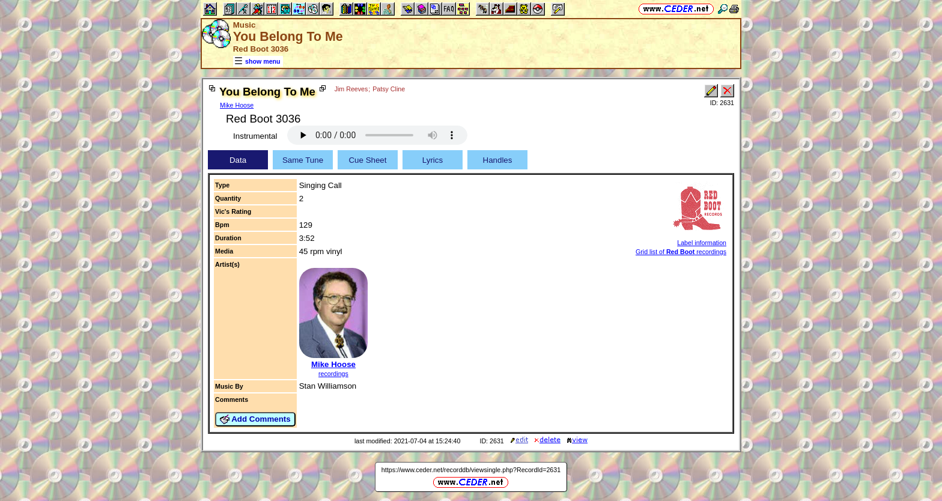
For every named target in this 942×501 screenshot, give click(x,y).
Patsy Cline (388, 89)
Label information (701, 242)
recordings (333, 373)
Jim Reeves (351, 89)
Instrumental (255, 136)
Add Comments (255, 419)
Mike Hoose (237, 105)
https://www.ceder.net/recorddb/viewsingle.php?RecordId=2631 (471, 469)
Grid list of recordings (681, 251)
